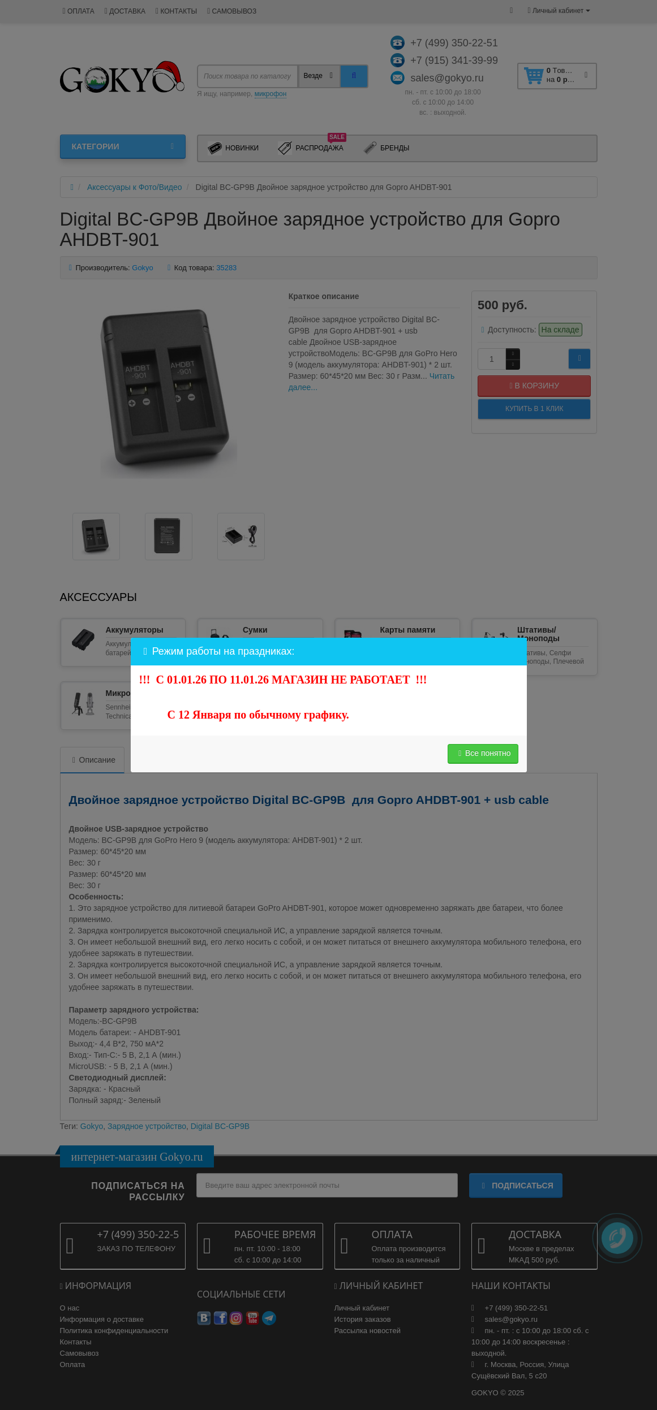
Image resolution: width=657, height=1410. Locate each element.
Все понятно (483, 753)
